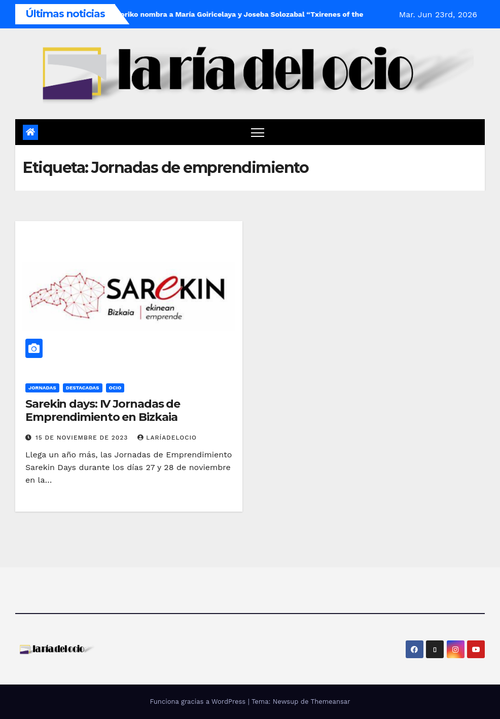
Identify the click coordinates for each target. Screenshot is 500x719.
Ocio (115, 387)
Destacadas (82, 387)
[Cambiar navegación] (257, 132)
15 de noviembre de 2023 (82, 437)
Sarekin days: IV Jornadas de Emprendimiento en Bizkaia (102, 410)
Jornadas (42, 387)
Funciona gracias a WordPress (198, 701)
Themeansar (330, 701)
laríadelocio (167, 437)
